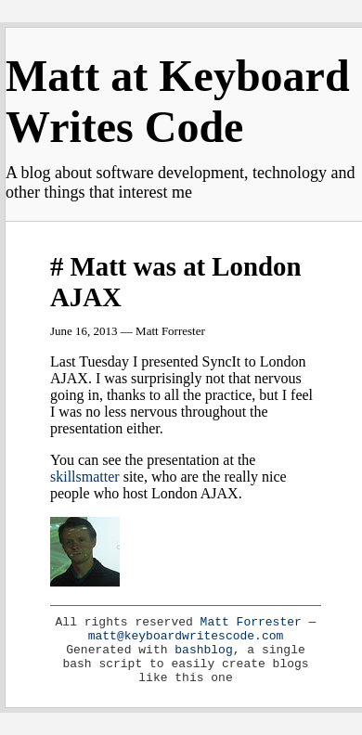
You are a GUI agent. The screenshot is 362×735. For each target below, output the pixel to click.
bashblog (203, 650)
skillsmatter (85, 476)
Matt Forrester (251, 622)
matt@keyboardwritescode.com (186, 636)
